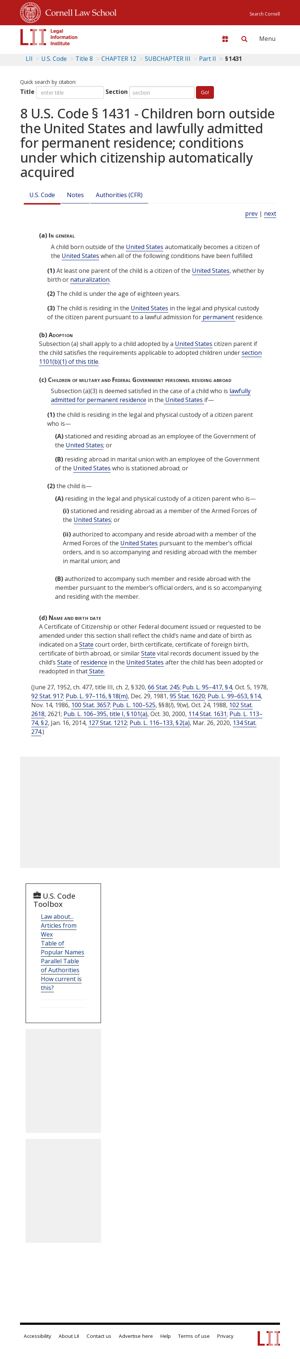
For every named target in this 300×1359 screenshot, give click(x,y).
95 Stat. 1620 (187, 696)
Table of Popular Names (62, 947)
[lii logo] (49, 37)
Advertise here (136, 1336)
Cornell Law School (79, 11)
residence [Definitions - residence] (94, 662)
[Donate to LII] (225, 39)
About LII (69, 1336)
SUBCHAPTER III (167, 59)
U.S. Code (42, 195)
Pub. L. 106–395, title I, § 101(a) (105, 714)
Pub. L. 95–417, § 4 (207, 687)
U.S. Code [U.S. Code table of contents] (54, 59)
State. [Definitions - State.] (96, 671)
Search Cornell (265, 14)
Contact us (99, 1336)
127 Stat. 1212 (107, 723)
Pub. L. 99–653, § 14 (234, 696)
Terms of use (194, 1336)
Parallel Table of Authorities (60, 965)
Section (116, 92)
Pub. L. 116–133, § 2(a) (160, 723)
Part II (207, 59)
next (270, 213)
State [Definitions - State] (86, 644)
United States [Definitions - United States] (144, 247)
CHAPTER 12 (118, 59)
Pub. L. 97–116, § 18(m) (97, 696)
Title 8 (84, 59)
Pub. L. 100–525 (134, 705)
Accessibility (37, 1336)
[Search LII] (244, 39)
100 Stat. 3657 (90, 705)
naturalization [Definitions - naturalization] (90, 279)
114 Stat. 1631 (207, 714)
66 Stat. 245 (164, 687)
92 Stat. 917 (47, 696)
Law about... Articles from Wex (58, 925)
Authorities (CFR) (119, 195)
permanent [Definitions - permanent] (218, 317)
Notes (75, 195)
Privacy (225, 1336)
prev (251, 213)
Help (165, 1336)
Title (27, 92)
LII (29, 59)
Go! (205, 92)
